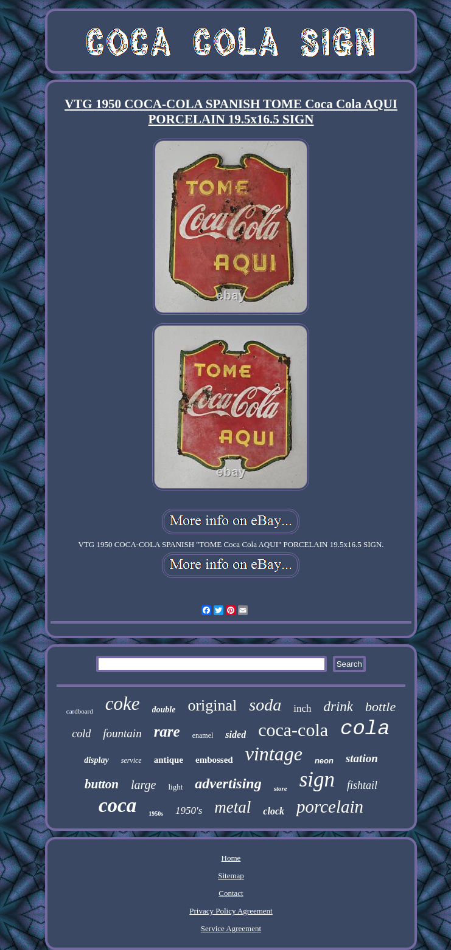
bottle (380, 706)
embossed (214, 760)
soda (265, 704)
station (362, 758)
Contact (231, 893)
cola (365, 728)
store (280, 788)
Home (231, 857)
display (96, 760)
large (143, 784)
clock (273, 811)
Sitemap (231, 875)
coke (122, 703)
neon (324, 760)
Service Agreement (231, 928)
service (131, 760)
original (212, 705)
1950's (188, 810)
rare (167, 731)
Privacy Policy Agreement (230, 910)
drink (339, 706)
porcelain (329, 806)
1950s (156, 813)
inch (302, 708)
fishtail (362, 785)
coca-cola (293, 730)
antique (168, 760)
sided (235, 734)
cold (81, 734)
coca (117, 805)
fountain (122, 733)
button (102, 784)
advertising (228, 783)
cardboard (79, 711)
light (175, 786)
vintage (273, 754)
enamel (203, 735)
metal (232, 807)
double (164, 709)
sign (317, 779)
